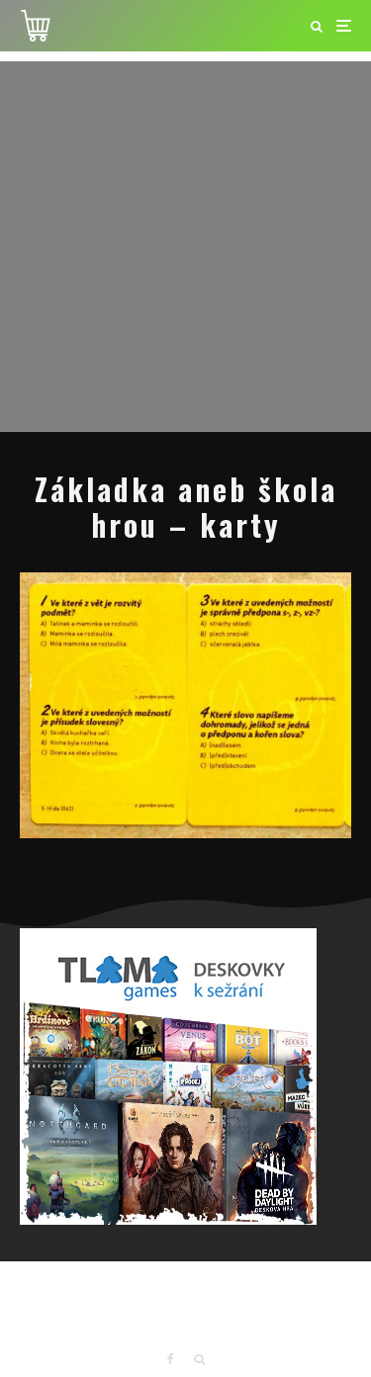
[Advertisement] (185, 246)
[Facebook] (170, 1359)
